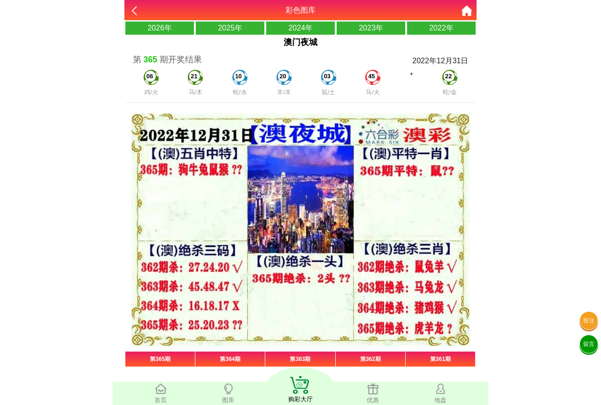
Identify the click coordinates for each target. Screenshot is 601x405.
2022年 (441, 28)
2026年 (159, 28)
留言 (588, 344)
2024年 (300, 28)
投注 (588, 320)
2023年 (371, 28)
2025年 (230, 28)
